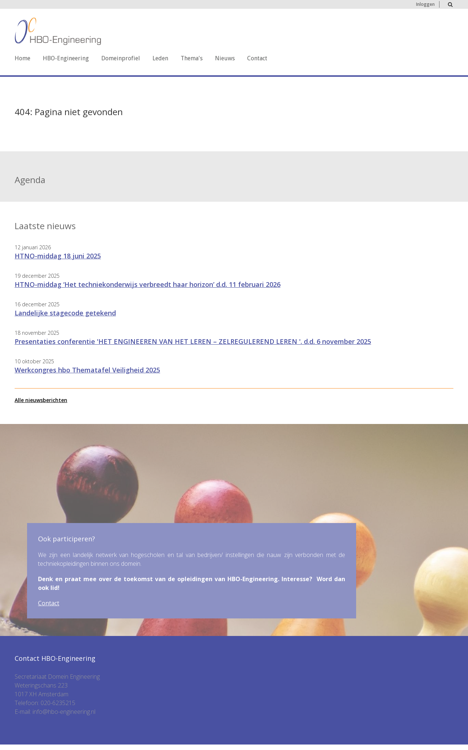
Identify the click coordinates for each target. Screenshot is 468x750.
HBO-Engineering (66, 58)
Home (22, 58)
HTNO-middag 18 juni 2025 (58, 255)
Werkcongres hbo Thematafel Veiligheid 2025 (87, 369)
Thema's (192, 58)
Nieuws (225, 58)
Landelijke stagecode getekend (65, 312)
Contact (257, 58)
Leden (160, 58)
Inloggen (425, 4)
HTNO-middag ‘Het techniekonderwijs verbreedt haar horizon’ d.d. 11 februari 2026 (147, 284)
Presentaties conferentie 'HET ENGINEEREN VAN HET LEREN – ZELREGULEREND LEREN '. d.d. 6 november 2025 (193, 341)
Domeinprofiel (120, 58)
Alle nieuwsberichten (41, 400)
